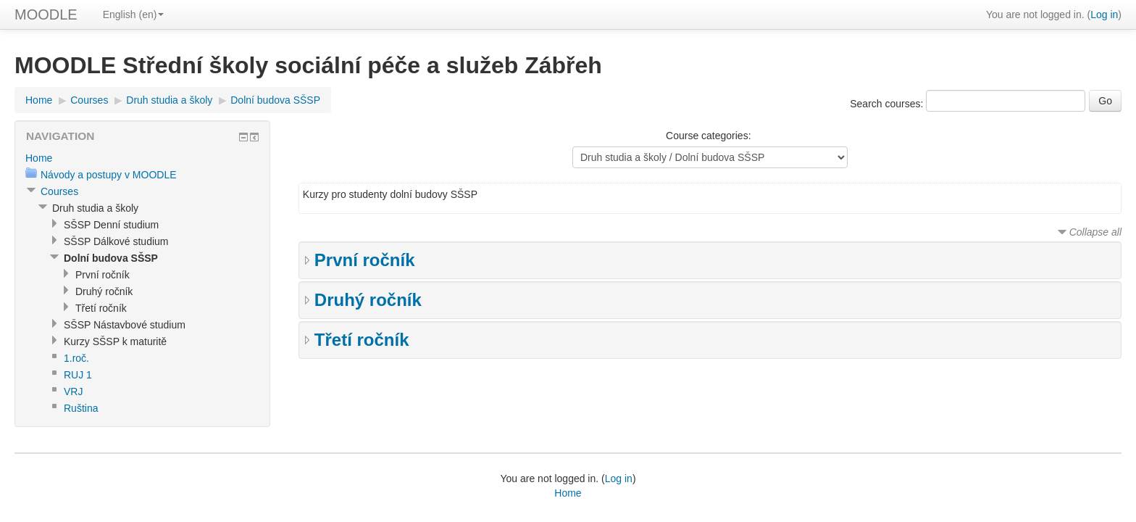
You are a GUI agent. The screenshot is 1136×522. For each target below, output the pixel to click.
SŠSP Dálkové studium (116, 241)
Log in (1104, 14)
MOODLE (46, 14)
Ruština (81, 408)
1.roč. (76, 358)
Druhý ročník (368, 300)
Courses (89, 100)
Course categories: (708, 135)
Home (38, 100)
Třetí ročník (361, 339)
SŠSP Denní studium (111, 225)
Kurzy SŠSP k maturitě (115, 341)
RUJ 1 (78, 375)
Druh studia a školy (169, 100)
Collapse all (1095, 232)
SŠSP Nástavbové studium (124, 325)
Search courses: (888, 103)
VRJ (73, 391)
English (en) (133, 14)
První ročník (364, 260)
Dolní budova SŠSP (275, 100)
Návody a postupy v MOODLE (109, 175)
